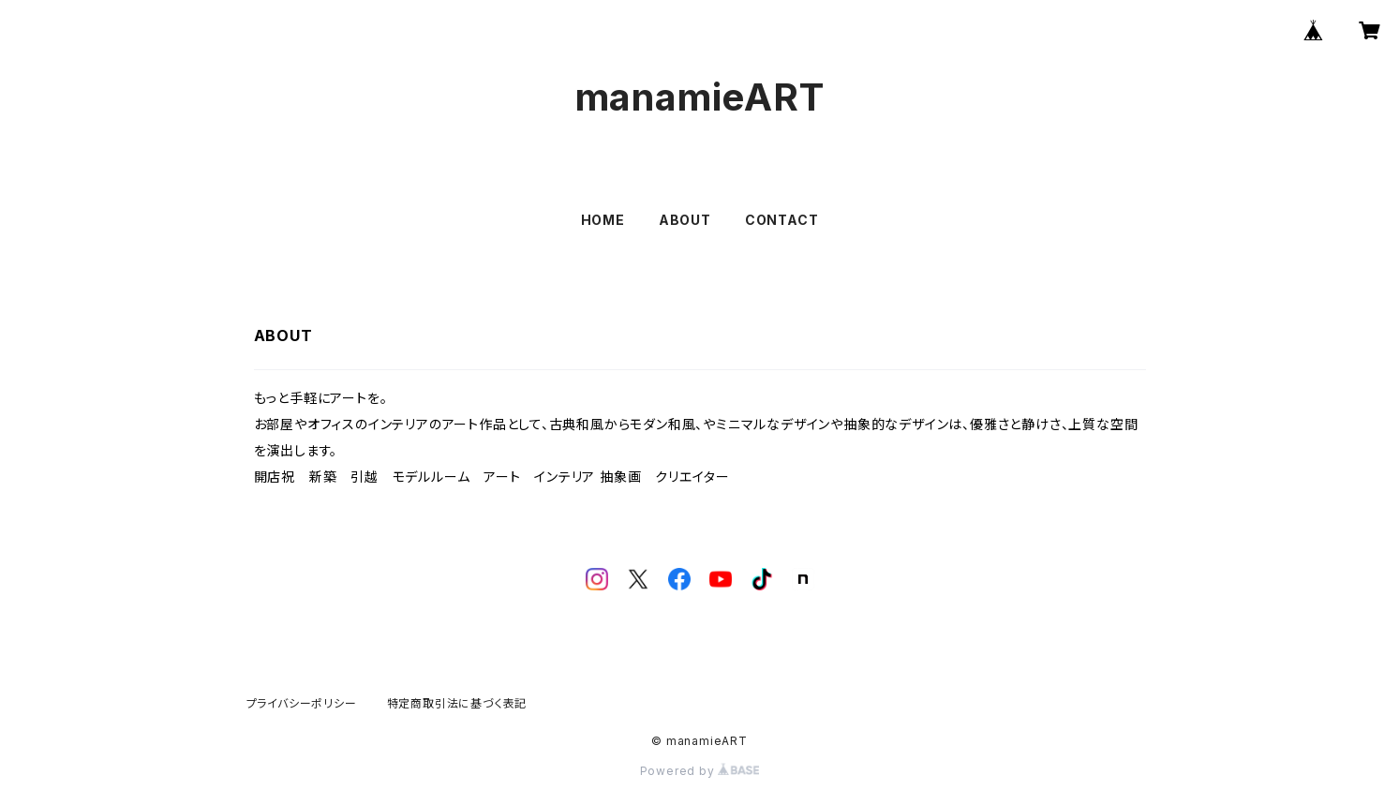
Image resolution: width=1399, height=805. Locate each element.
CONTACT (782, 220)
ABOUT (685, 220)
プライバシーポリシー (301, 703)
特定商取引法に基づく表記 (457, 703)
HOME (603, 220)
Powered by (700, 771)
